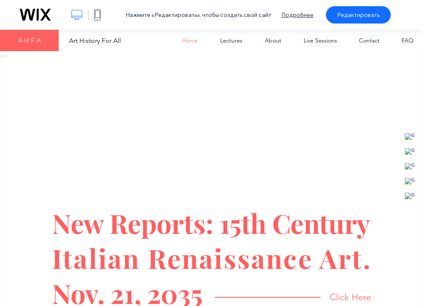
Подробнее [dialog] (297, 15)
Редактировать (358, 15)
